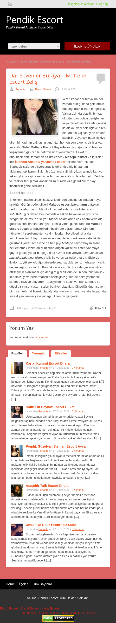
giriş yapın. (41, 337)
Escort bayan (67, 613)
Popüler (17, 353)
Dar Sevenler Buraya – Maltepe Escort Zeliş (47, 78)
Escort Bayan (29, 61)
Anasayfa (12, 61)
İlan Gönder (87, 46)
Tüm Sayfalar (42, 584)
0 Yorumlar (78, 367)
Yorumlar (39, 353)
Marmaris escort (87, 613)
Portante (20, 89)
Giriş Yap (102, 4)
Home (10, 584)
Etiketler (61, 353)
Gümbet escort (48, 613)
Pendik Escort (34, 19)
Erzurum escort (28, 613)
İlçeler (23, 584)
